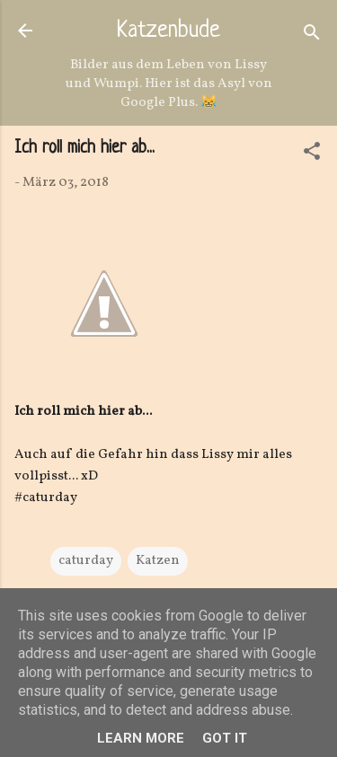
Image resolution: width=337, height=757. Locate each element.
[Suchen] (312, 36)
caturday (85, 560)
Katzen (158, 560)
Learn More (140, 738)
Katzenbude (168, 31)
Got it (224, 738)
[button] (312, 155)
